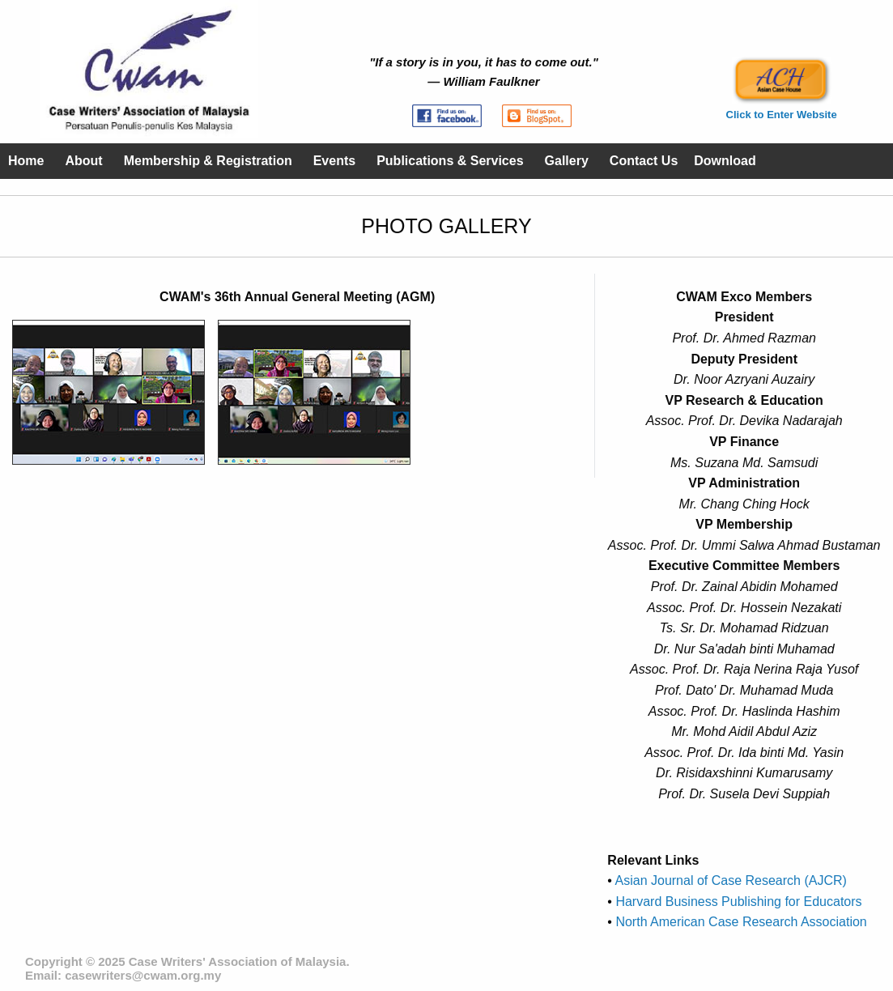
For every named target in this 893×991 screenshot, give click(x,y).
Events (334, 161)
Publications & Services (449, 161)
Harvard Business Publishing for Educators (737, 901)
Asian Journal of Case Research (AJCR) (729, 880)
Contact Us (644, 161)
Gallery (567, 161)
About (83, 161)
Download (724, 161)
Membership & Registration (208, 161)
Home (26, 161)
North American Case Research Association (739, 922)
